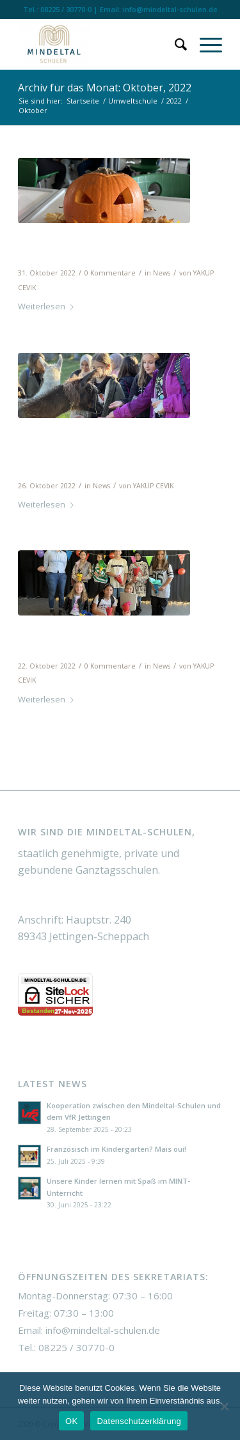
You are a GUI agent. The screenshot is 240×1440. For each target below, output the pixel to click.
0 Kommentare (110, 272)
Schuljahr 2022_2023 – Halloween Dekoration (91, 246)
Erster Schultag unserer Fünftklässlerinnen (95, 638)
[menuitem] (174, 44)
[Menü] (204, 44)
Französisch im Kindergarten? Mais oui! (116, 1149)
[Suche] (174, 44)
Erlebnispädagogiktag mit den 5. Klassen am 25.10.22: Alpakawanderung (117, 450)
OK (71, 1421)
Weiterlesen (48, 306)
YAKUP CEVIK (153, 485)
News (161, 272)
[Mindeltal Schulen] (99, 44)
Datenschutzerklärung (138, 1421)
